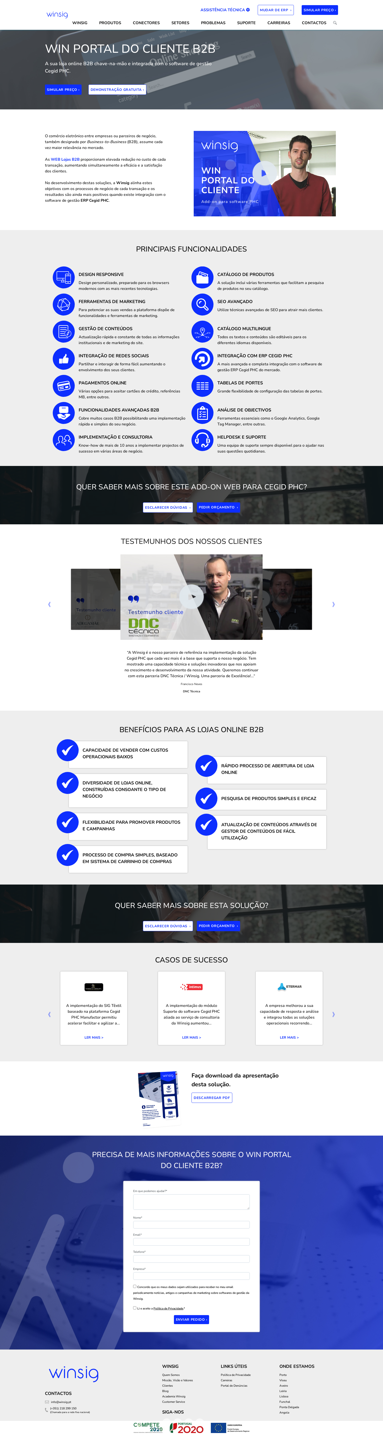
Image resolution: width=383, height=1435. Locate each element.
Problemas (213, 23)
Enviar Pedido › (191, 1319)
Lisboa (283, 1396)
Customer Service (173, 1402)
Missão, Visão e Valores (177, 1380)
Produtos (110, 23)
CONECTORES (146, 23)
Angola (284, 1412)
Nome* (137, 1218)
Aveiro (283, 1386)
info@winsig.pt (61, 1402)
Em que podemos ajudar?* (150, 1191)
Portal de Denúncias (234, 1386)
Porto (283, 1375)
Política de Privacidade (168, 1308)
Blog (165, 1391)
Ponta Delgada (289, 1407)
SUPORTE (246, 23)
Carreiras (278, 23)
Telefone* (139, 1252)
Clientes (167, 1386)
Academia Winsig (173, 1396)
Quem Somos (171, 1375)
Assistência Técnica (225, 10)
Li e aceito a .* (161, 1308)
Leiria (283, 1391)
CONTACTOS (314, 23)
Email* (137, 1235)
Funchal (284, 1402)
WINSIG (79, 23)
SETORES (180, 23)
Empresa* (139, 1269)
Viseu (283, 1380)
